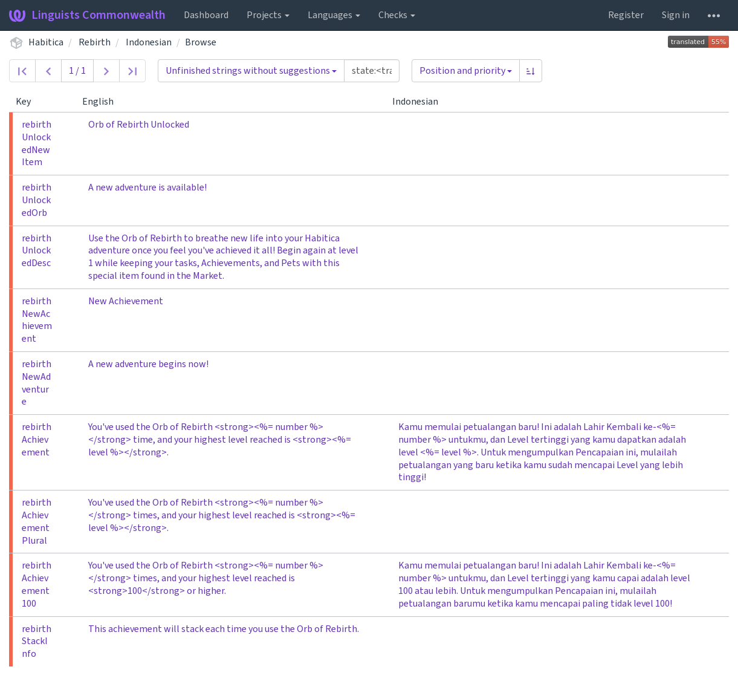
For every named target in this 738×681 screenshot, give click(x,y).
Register (626, 15)
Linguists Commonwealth (87, 15)
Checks (396, 15)
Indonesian (149, 42)
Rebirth (95, 42)
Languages (334, 15)
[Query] (372, 70)
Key (28, 101)
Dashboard (206, 15)
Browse (200, 42)
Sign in (676, 15)
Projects (268, 15)
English (102, 101)
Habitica (45, 42)
